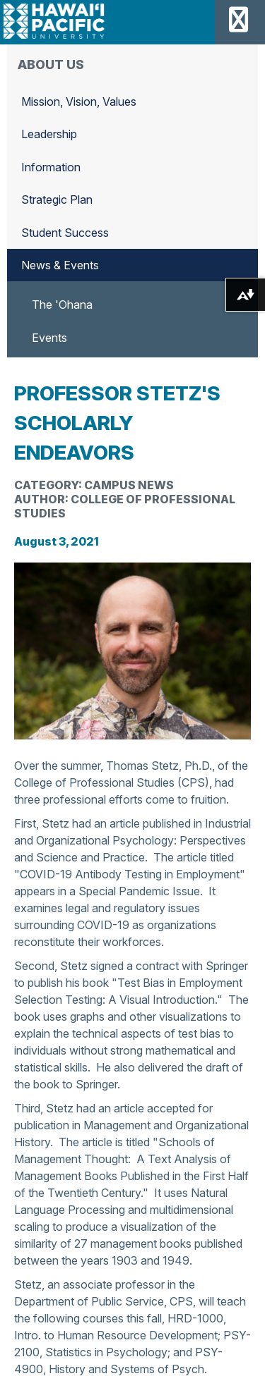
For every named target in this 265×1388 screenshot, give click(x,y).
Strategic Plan (57, 199)
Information (51, 167)
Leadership (49, 134)
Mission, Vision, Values (78, 101)
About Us (51, 64)
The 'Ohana (62, 304)
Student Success (65, 233)
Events (49, 338)
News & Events (60, 265)
